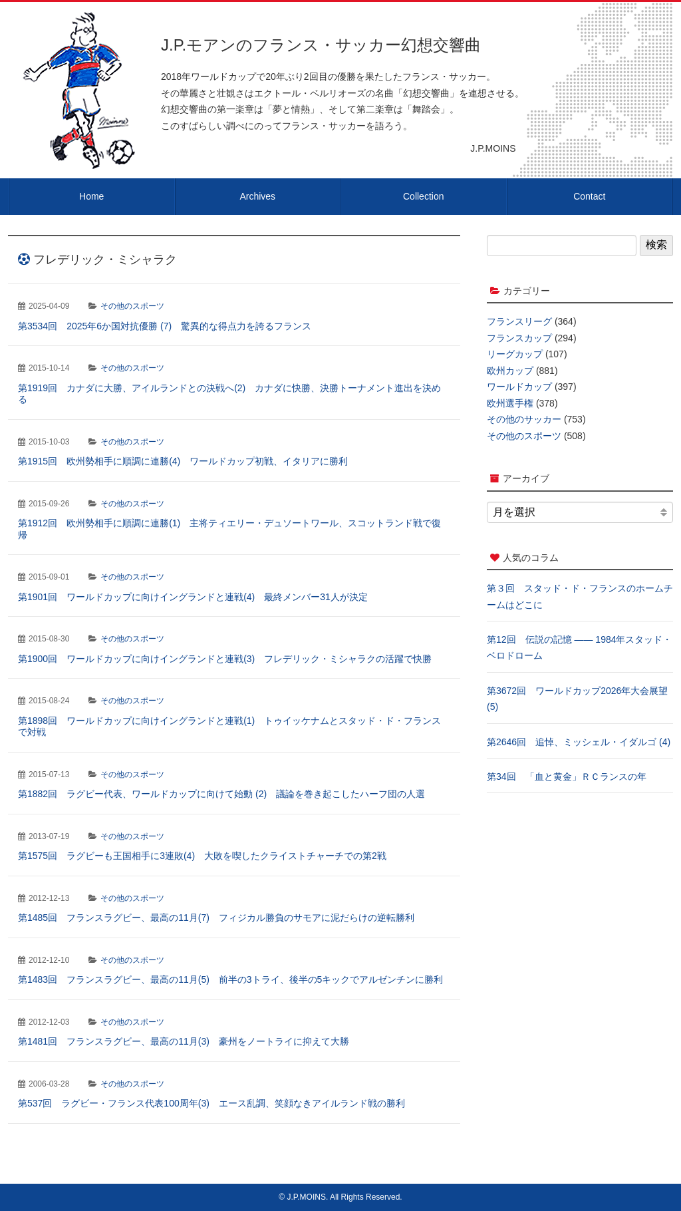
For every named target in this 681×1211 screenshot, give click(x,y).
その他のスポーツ (132, 306)
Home (91, 196)
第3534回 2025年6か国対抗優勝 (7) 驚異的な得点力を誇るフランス (164, 326)
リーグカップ (515, 354)
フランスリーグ (519, 321)
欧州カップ (510, 370)
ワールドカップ (519, 386)
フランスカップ (519, 338)
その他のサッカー (524, 419)
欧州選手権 (510, 403)
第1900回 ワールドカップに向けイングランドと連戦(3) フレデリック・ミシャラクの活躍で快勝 (225, 658)
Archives (257, 196)
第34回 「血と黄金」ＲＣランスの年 (566, 776)
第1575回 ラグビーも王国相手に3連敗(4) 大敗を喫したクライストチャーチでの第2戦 (202, 855)
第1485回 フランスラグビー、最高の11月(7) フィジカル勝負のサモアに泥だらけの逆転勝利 (216, 917)
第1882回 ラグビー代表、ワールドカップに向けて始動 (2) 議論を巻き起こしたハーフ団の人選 (221, 793)
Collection (423, 196)
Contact (589, 196)
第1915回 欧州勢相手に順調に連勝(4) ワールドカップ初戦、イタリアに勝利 (183, 461)
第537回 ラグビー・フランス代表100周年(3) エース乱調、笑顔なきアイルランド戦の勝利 (211, 1103)
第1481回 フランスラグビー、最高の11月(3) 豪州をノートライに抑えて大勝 (183, 1041)
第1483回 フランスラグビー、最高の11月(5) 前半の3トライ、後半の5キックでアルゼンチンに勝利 (230, 979)
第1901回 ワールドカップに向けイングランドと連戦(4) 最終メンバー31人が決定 (193, 597)
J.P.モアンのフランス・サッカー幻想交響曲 (321, 45)
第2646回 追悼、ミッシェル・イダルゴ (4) (578, 742)
